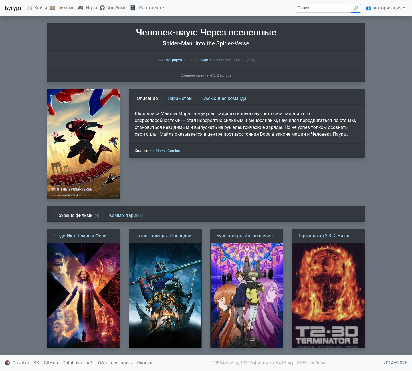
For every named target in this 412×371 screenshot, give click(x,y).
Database (72, 363)
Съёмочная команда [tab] (224, 98)
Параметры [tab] (180, 98)
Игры (91, 8)
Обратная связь (115, 363)
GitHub (51, 363)
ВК (36, 363)
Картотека (150, 8)
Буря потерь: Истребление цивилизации (244, 236)
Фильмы (66, 8)
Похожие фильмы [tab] (77, 215)
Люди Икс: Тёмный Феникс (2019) (82, 236)
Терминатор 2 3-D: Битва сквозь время (324, 236)
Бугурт (13, 8)
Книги (40, 8)
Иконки (145, 363)
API (90, 363)
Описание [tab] (147, 98)
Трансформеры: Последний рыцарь (164, 236)
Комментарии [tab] (126, 215)
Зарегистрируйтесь (173, 60)
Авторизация (387, 8)
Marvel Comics (167, 151)
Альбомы (118, 8)
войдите (204, 60)
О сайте (21, 363)
